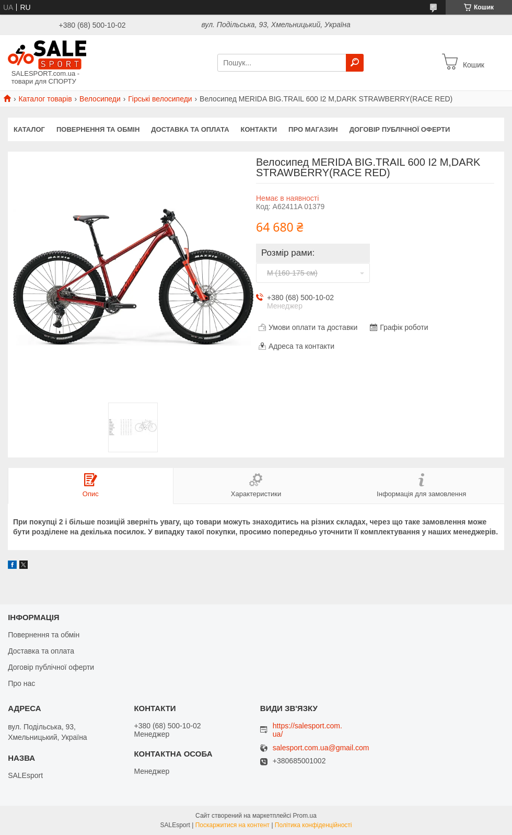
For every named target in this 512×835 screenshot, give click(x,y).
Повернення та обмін (97, 129)
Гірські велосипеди (160, 99)
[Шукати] (355, 63)
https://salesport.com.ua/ (307, 730)
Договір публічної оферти (400, 129)
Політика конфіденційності (313, 825)
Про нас (21, 683)
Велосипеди (100, 99)
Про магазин (313, 129)
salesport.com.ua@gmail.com (321, 748)
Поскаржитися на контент (232, 825)
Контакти (259, 129)
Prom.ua (305, 815)
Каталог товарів (45, 99)
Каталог (29, 129)
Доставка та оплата (190, 129)
